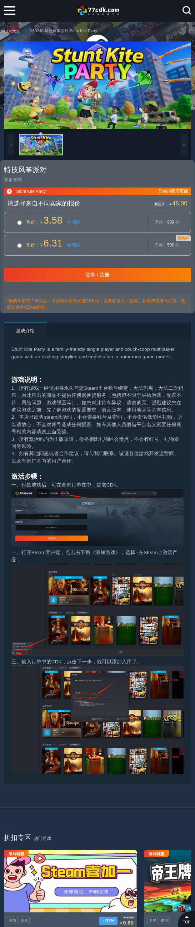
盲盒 (24, 900)
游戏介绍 (25, 330)
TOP (186, 919)
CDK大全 (12, 31)
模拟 (121, 900)
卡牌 (109, 900)
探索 (8, 179)
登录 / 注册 (97, 275)
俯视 (18, 179)
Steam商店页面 (173, 191)
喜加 (12, 900)
